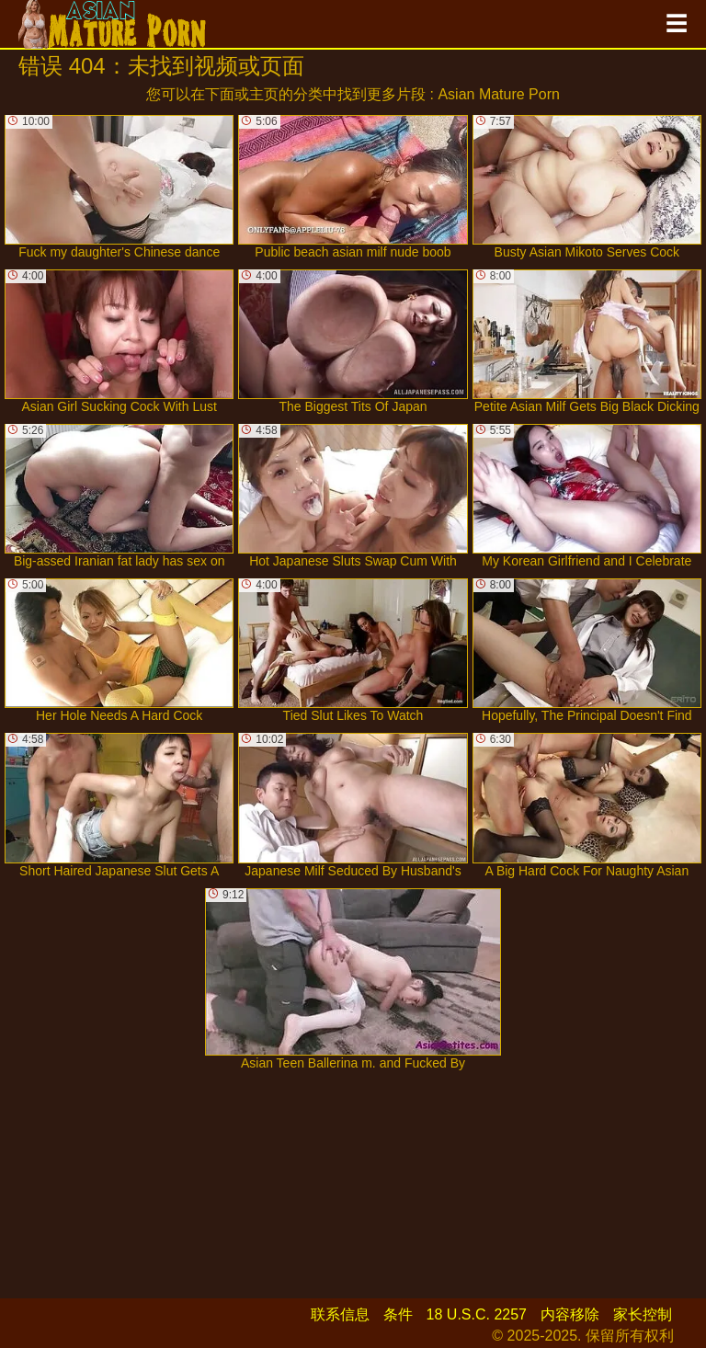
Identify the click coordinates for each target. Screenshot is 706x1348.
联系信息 (340, 1314)
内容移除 (570, 1314)
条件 (398, 1314)
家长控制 (642, 1314)
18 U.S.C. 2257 (477, 1314)
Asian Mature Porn (499, 94)
